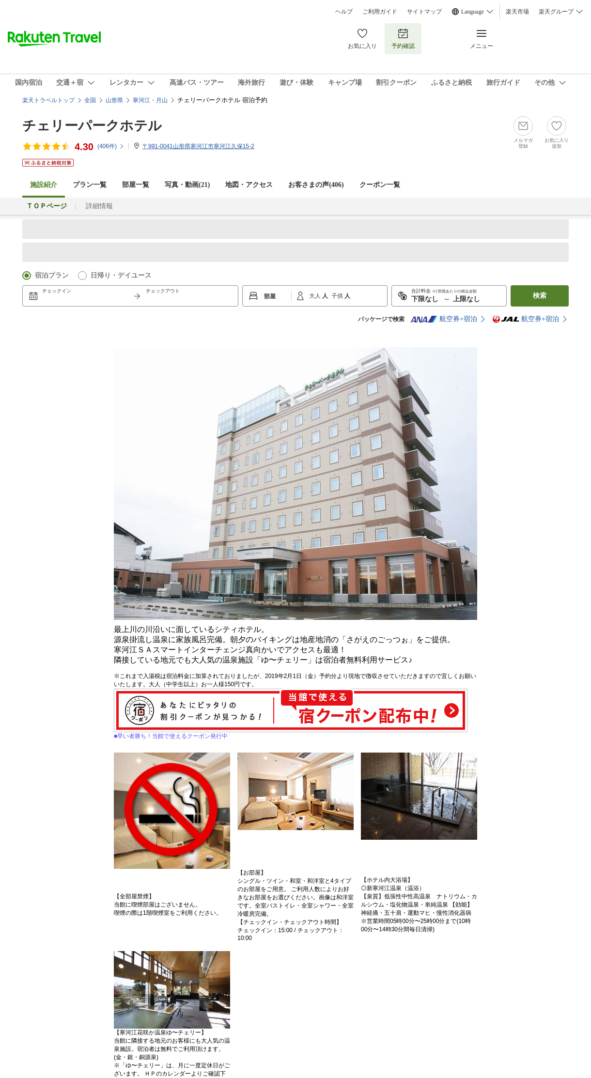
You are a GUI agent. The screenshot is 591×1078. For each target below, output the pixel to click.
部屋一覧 (135, 184)
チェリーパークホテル (92, 125)
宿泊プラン (52, 275)
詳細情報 (99, 206)
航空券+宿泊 (443, 319)
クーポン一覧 (379, 184)
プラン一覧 (90, 184)
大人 (315, 296)
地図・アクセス (249, 184)
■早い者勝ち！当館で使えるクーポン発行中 (290, 733)
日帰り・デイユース (121, 275)
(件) (110, 146)
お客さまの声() (315, 184)
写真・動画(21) (187, 184)
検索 (539, 295)
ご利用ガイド (379, 11)
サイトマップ (424, 11)
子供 (337, 296)
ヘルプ (344, 11)
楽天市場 (517, 11)
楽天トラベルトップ (48, 100)
